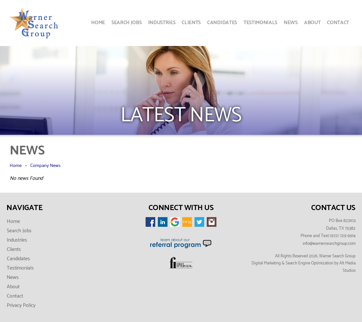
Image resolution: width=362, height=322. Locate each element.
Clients (191, 22)
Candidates (222, 22)
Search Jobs (126, 22)
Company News (45, 166)
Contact (338, 22)
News (291, 22)
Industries (162, 22)
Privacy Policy (21, 305)
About (312, 22)
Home (98, 22)
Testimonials (260, 22)
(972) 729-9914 (343, 235)
